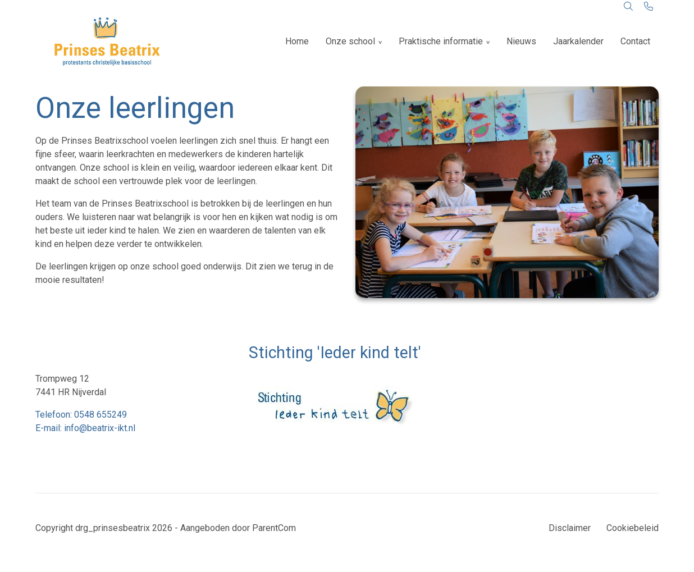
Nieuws (521, 41)
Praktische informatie (441, 41)
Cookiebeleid (632, 528)
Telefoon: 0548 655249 (81, 414)
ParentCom (274, 528)
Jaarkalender (578, 41)
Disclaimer (570, 528)
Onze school (350, 41)
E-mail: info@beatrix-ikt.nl (85, 428)
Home (297, 41)
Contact (635, 41)
